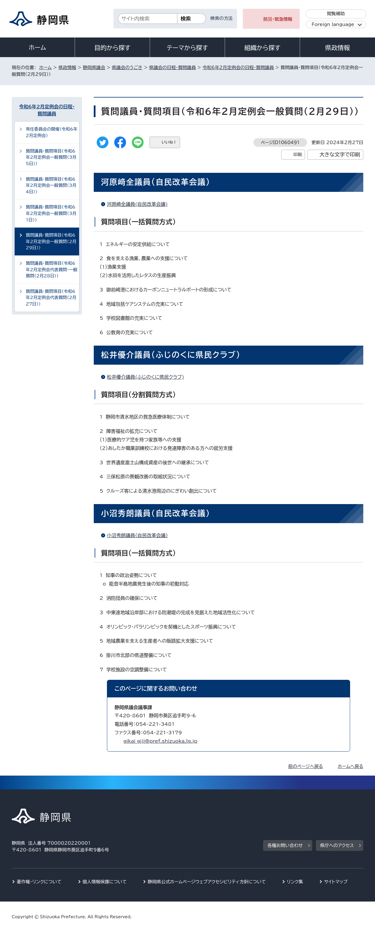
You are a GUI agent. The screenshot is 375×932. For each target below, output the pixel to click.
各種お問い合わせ (285, 845)
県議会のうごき (127, 67)
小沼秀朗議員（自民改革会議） (137, 535)
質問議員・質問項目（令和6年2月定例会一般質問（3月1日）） (51, 213)
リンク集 (295, 882)
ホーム (37, 47)
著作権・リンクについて (39, 882)
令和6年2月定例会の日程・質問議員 (238, 67)
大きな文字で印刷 (339, 154)
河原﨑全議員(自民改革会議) (137, 204)
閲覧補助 (336, 13)
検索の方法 (221, 18)
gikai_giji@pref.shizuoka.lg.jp (160, 741)
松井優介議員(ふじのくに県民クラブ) (145, 377)
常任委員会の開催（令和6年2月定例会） (51, 132)
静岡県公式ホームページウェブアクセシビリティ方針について (207, 882)
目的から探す (112, 48)
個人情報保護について (105, 882)
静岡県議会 (94, 67)
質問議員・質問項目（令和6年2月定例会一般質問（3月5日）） (51, 157)
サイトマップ (335, 882)
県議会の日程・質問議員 (172, 67)
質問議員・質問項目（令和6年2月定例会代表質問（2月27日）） (51, 297)
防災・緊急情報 (277, 19)
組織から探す (262, 48)
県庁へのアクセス (337, 845)
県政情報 (337, 48)
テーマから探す (187, 48)
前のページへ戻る (305, 766)
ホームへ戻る (350, 766)
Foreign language (333, 24)
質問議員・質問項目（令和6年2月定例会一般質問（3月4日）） (51, 185)
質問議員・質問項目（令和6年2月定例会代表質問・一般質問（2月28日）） (51, 269)
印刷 (297, 154)
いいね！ (169, 142)
